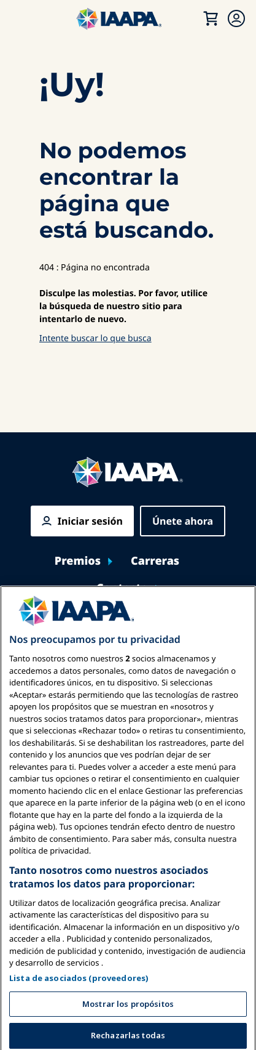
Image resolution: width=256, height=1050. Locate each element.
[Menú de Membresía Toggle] (236, 18)
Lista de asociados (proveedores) (79, 1005)
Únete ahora (182, 521)
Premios (78, 561)
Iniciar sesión (90, 521)
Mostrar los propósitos (128, 1030)
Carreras (155, 561)
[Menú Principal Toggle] (22, 18)
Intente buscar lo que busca (95, 338)
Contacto (122, 588)
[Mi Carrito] (210, 18)
